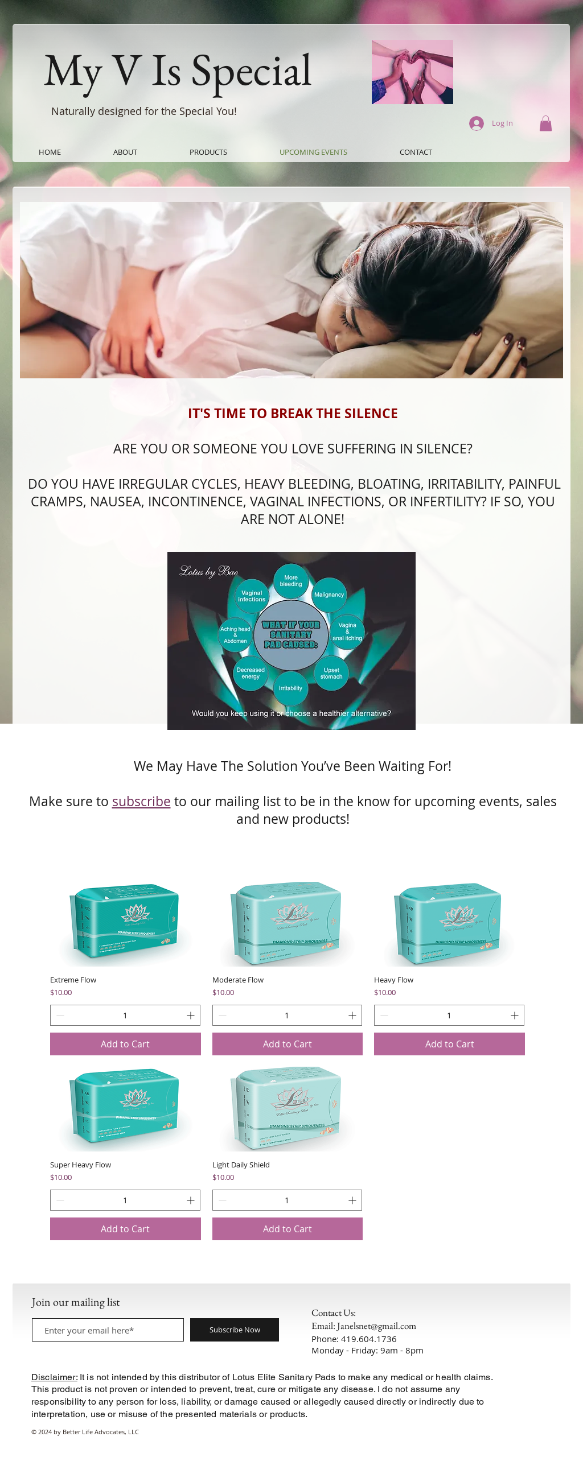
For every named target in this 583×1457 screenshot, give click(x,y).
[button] (545, 123)
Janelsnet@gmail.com (376, 1325)
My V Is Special (177, 68)
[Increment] (191, 1015)
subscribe (141, 801)
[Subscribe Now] (234, 1330)
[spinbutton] (125, 1015)
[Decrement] (59, 1015)
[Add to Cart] (125, 1044)
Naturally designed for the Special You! (145, 111)
